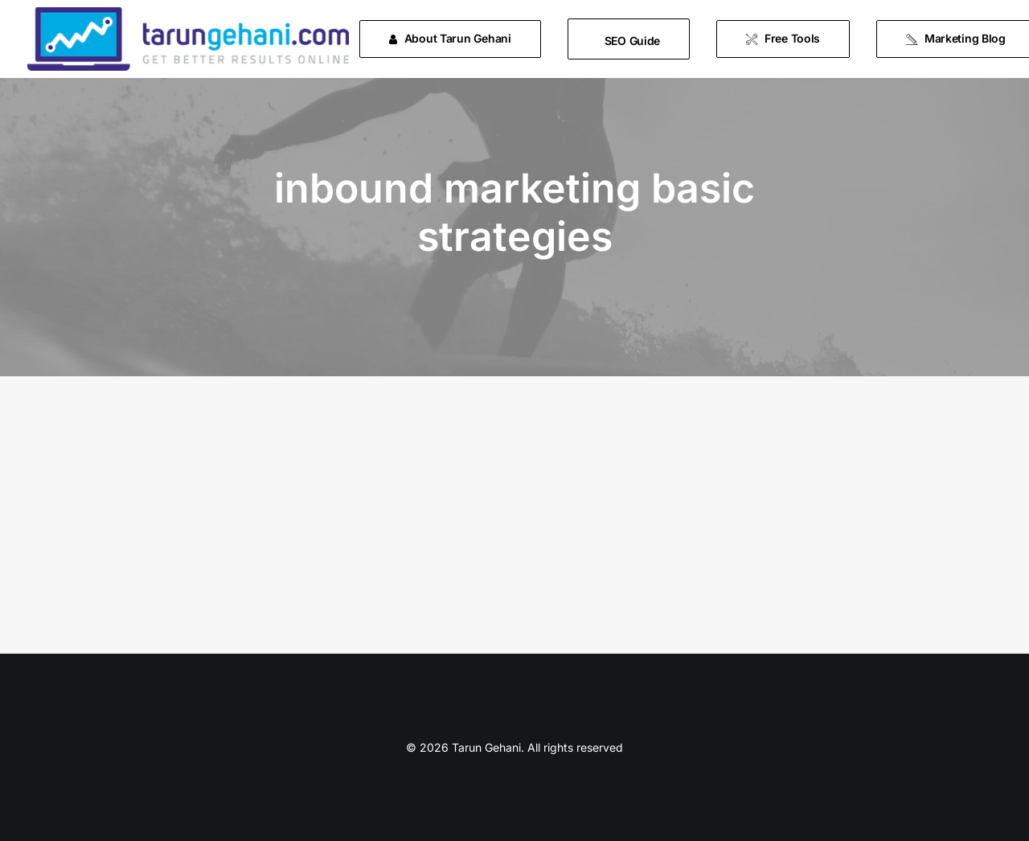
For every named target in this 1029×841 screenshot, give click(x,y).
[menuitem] (455, 39)
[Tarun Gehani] (188, 39)
